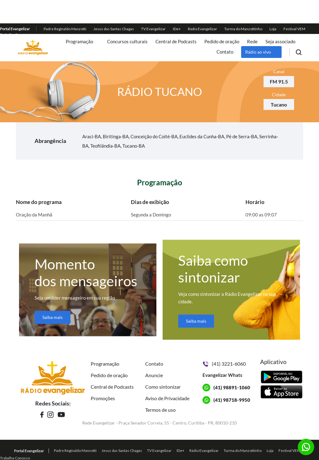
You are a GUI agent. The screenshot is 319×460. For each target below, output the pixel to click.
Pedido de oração (221, 41)
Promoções (103, 398)
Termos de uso (160, 410)
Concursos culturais (127, 41)
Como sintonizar (163, 387)
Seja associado (280, 41)
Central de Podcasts (176, 41)
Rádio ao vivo (258, 52)
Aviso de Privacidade (167, 398)
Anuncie (154, 375)
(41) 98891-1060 (231, 387)
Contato (225, 52)
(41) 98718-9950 (231, 400)
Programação (79, 41)
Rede (252, 41)
